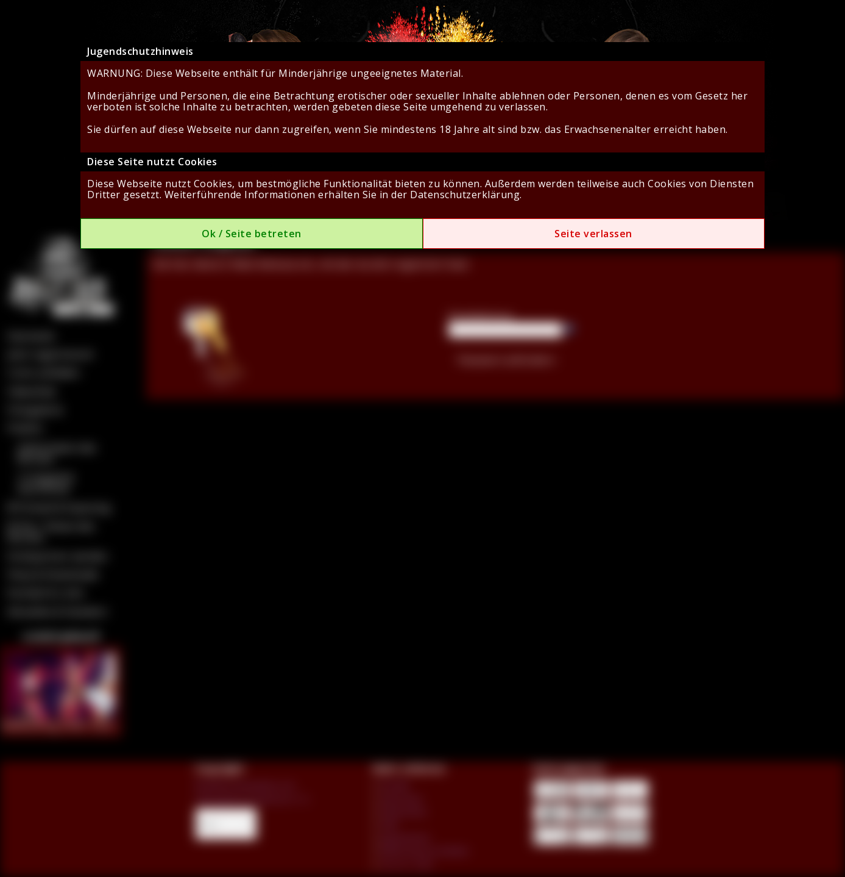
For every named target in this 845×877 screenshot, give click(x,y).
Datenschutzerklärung (465, 194)
